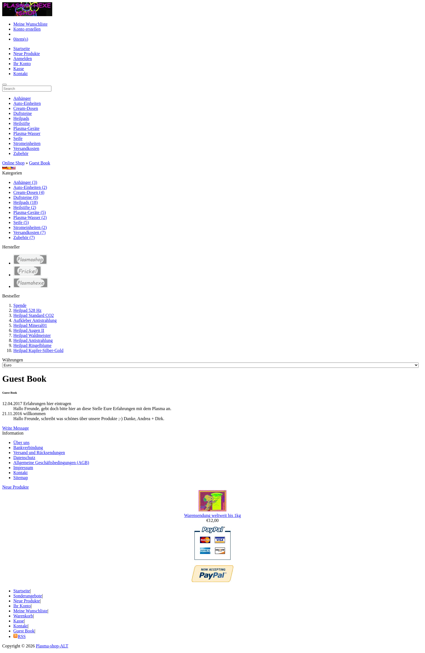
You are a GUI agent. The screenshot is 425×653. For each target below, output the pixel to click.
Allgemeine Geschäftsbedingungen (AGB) (51, 462)
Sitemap (20, 477)
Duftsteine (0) (25, 197)
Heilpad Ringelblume (32, 345)
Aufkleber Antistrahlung (35, 320)
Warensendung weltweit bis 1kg (212, 515)
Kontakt (20, 73)
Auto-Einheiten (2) (30, 187)
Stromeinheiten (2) (30, 227)
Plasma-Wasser (26, 133)
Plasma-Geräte (26, 128)
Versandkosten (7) (29, 232)
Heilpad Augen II (28, 330)
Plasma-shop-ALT (52, 646)
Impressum (23, 467)
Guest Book (39, 163)
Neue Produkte (26, 53)
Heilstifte (21, 123)
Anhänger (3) (25, 182)
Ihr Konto (22, 63)
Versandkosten (26, 148)
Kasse (18, 68)
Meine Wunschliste (30, 24)
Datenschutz (24, 457)
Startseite (21, 48)
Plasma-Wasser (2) (30, 217)
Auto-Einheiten (27, 103)
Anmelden (22, 58)
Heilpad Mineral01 (30, 325)
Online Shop (13, 163)
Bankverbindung (28, 447)
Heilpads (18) (25, 202)
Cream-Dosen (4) (28, 192)
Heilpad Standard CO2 (33, 315)
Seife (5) (21, 222)
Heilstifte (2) (24, 207)
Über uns (21, 442)
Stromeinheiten (27, 143)
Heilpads (21, 118)
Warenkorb (23, 615)
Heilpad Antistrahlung (33, 340)
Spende (19, 305)
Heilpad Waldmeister (32, 335)
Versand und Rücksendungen (39, 452)
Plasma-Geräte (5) (29, 212)
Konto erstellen (27, 29)
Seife (17, 138)
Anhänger (22, 98)
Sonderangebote (27, 595)
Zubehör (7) (24, 237)
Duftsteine (22, 113)
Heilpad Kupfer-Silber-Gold (38, 350)
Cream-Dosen (25, 108)
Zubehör (20, 153)
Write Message (15, 428)
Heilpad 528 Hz (27, 310)
